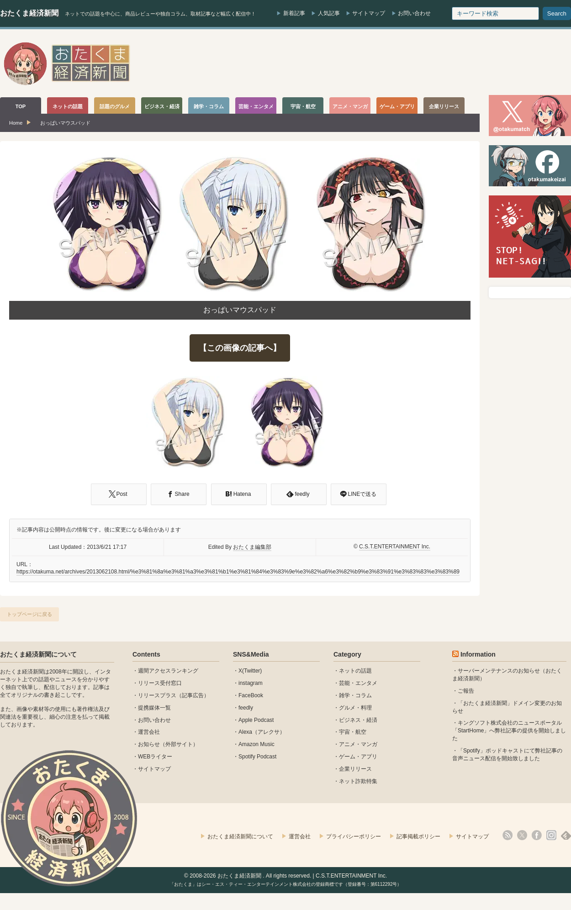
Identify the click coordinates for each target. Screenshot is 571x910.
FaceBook (250, 695)
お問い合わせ (414, 13)
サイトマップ (368, 13)
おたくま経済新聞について (38, 654)
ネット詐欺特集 (358, 781)
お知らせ (149, 744)
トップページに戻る (29, 614)
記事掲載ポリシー (418, 836)
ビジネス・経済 (358, 720)
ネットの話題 (355, 671)
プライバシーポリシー (353, 836)
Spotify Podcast (257, 756)
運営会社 (149, 732)
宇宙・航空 (352, 732)
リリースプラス (157, 695)
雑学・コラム (355, 695)
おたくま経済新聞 (29, 13)
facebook (537, 835)
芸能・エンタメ (358, 683)
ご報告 (466, 691)
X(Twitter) (250, 671)
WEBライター (155, 756)
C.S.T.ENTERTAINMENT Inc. (394, 546)
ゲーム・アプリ (358, 756)
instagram (250, 683)
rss (507, 835)
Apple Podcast (256, 720)
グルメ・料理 (355, 708)
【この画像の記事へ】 (240, 347)
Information (478, 654)
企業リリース (355, 769)
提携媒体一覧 (154, 708)
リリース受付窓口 (160, 683)
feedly (245, 708)
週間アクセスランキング (168, 671)
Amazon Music (256, 744)
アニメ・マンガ (358, 744)
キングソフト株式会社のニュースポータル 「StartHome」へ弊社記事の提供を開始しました (509, 731)
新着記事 (294, 13)
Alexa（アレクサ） (261, 732)
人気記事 (329, 13)
